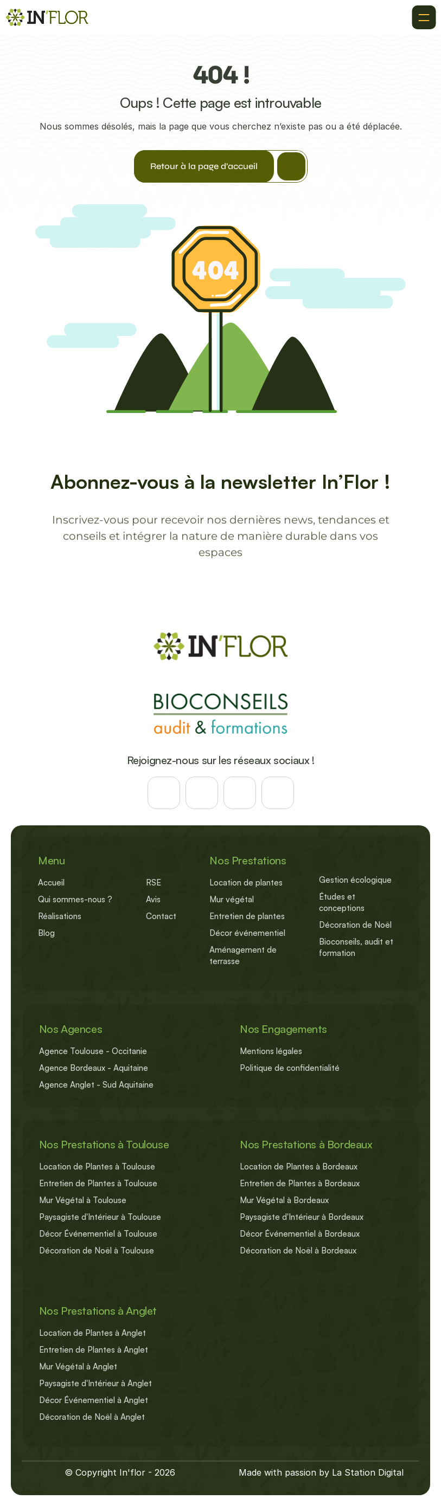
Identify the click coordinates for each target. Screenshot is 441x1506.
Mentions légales (271, 1051)
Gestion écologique (355, 880)
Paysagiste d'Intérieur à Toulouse (100, 1217)
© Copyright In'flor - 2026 (120, 1472)
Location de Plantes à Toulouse (97, 1166)
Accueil (51, 882)
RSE (153, 882)
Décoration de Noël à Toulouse (96, 1250)
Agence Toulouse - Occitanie (93, 1051)
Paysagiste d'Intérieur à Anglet (95, 1383)
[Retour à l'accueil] (46, 17)
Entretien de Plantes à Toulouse (98, 1183)
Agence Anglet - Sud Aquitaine (96, 1085)
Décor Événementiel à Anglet (93, 1400)
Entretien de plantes (247, 916)
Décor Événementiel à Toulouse (98, 1234)
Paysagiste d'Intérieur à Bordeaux (301, 1217)
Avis (153, 899)
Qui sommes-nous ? (75, 899)
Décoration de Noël (355, 925)
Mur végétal (231, 899)
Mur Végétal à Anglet (78, 1366)
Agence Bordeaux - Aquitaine (93, 1068)
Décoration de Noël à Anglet (92, 1417)
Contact (161, 916)
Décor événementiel (247, 933)
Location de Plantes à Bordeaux (298, 1166)
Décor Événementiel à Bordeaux (300, 1234)
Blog (46, 933)
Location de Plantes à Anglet (92, 1333)
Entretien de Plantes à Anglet (93, 1350)
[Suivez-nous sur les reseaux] (164, 793)
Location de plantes (246, 882)
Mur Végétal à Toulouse (82, 1200)
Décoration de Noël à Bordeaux (298, 1250)
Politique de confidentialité (290, 1068)
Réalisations (59, 916)
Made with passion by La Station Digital (321, 1472)
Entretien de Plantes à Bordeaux (300, 1183)
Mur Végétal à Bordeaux (284, 1200)
